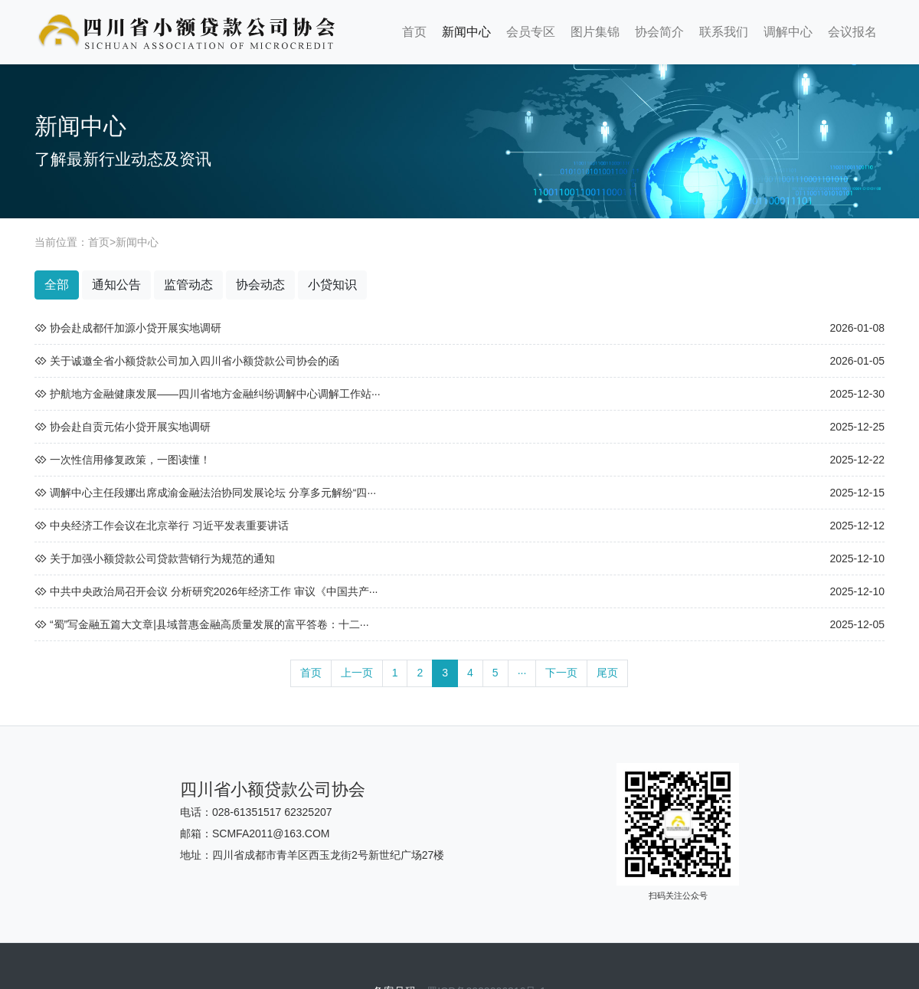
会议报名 (852, 31)
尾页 (607, 672)
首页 (414, 31)
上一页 (357, 672)
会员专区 (530, 31)
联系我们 (723, 31)
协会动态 (260, 284)
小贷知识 (332, 284)
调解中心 (788, 31)
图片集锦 (595, 31)
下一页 (561, 672)
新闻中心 (466, 31)
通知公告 (116, 284)
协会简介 (659, 31)
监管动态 (188, 284)
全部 (56, 284)
